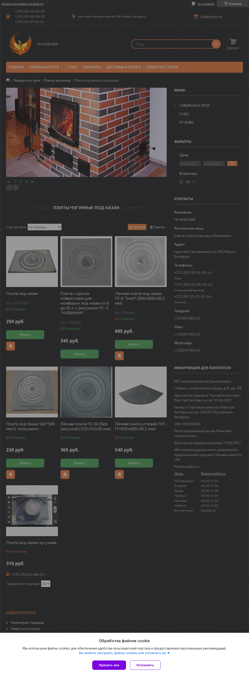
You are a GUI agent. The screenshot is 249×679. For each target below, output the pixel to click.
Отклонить (146, 665)
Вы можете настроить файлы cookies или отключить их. (123, 654)
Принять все (109, 665)
